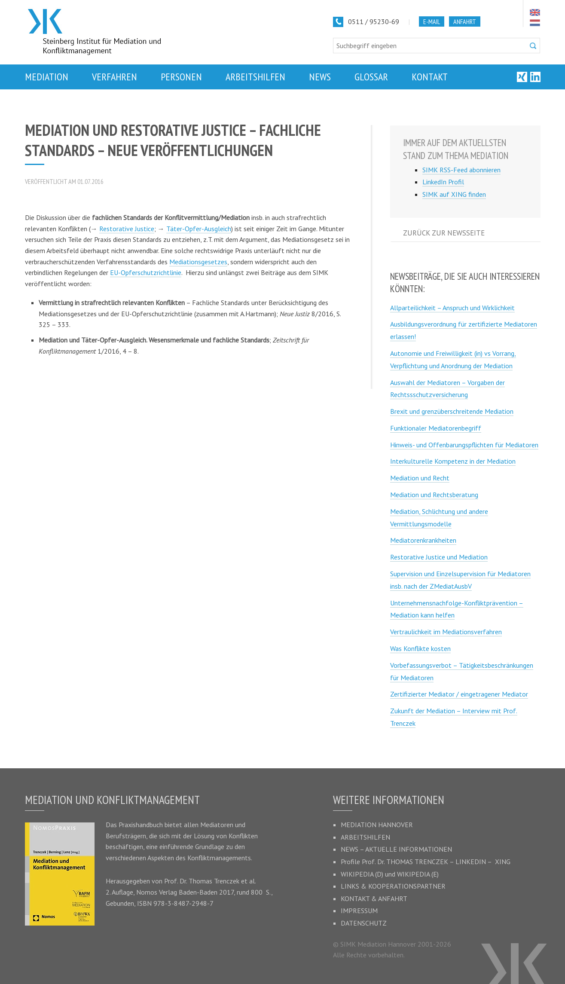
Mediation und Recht (419, 478)
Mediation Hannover (377, 824)
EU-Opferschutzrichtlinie (145, 272)
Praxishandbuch (141, 824)
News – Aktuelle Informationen (396, 849)
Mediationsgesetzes (198, 261)
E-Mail (431, 21)
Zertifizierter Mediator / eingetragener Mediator (459, 694)
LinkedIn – (475, 861)
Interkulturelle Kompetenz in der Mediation (453, 461)
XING (502, 861)
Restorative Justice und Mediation (439, 557)
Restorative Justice (126, 228)
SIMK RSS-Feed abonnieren (461, 169)
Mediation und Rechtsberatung (434, 494)
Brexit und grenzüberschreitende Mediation (451, 411)
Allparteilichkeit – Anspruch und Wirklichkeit (452, 307)
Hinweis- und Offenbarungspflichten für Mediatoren (464, 444)
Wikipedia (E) (418, 874)
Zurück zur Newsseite (444, 233)
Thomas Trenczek (214, 881)
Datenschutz (364, 923)
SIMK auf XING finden (454, 194)
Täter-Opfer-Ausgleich (198, 228)
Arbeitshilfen (365, 837)
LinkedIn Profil (443, 181)
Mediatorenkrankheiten (423, 540)
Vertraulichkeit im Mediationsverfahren (446, 631)
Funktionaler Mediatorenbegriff (435, 428)
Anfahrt (464, 21)
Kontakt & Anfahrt (374, 898)
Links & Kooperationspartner (393, 886)
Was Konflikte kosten (420, 648)
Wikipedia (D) (362, 874)
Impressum (359, 910)
